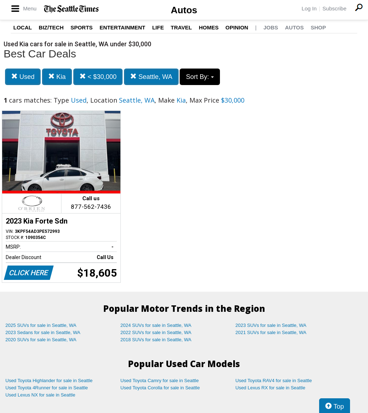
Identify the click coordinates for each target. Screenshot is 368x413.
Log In (309, 8)
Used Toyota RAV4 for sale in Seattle (273, 380)
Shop (318, 27)
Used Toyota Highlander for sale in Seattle (49, 380)
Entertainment (122, 27)
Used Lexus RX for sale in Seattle (270, 387)
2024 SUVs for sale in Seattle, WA (156, 325)
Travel (181, 27)
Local (22, 27)
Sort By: (199, 76)
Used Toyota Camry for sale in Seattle (159, 380)
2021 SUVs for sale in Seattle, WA (271, 332)
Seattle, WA (151, 76)
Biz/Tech (51, 27)
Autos (184, 10)
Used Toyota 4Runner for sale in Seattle (46, 387)
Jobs (270, 27)
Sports (81, 27)
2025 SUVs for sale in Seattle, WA (41, 325)
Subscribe (334, 8)
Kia (57, 76)
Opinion (236, 27)
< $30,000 (98, 76)
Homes (208, 27)
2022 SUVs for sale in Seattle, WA (156, 332)
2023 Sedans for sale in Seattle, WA (42, 332)
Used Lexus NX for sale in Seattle (40, 395)
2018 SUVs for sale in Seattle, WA (156, 339)
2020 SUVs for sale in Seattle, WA (41, 339)
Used (22, 76)
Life (158, 27)
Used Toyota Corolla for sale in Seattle (160, 387)
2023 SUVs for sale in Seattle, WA (271, 325)
